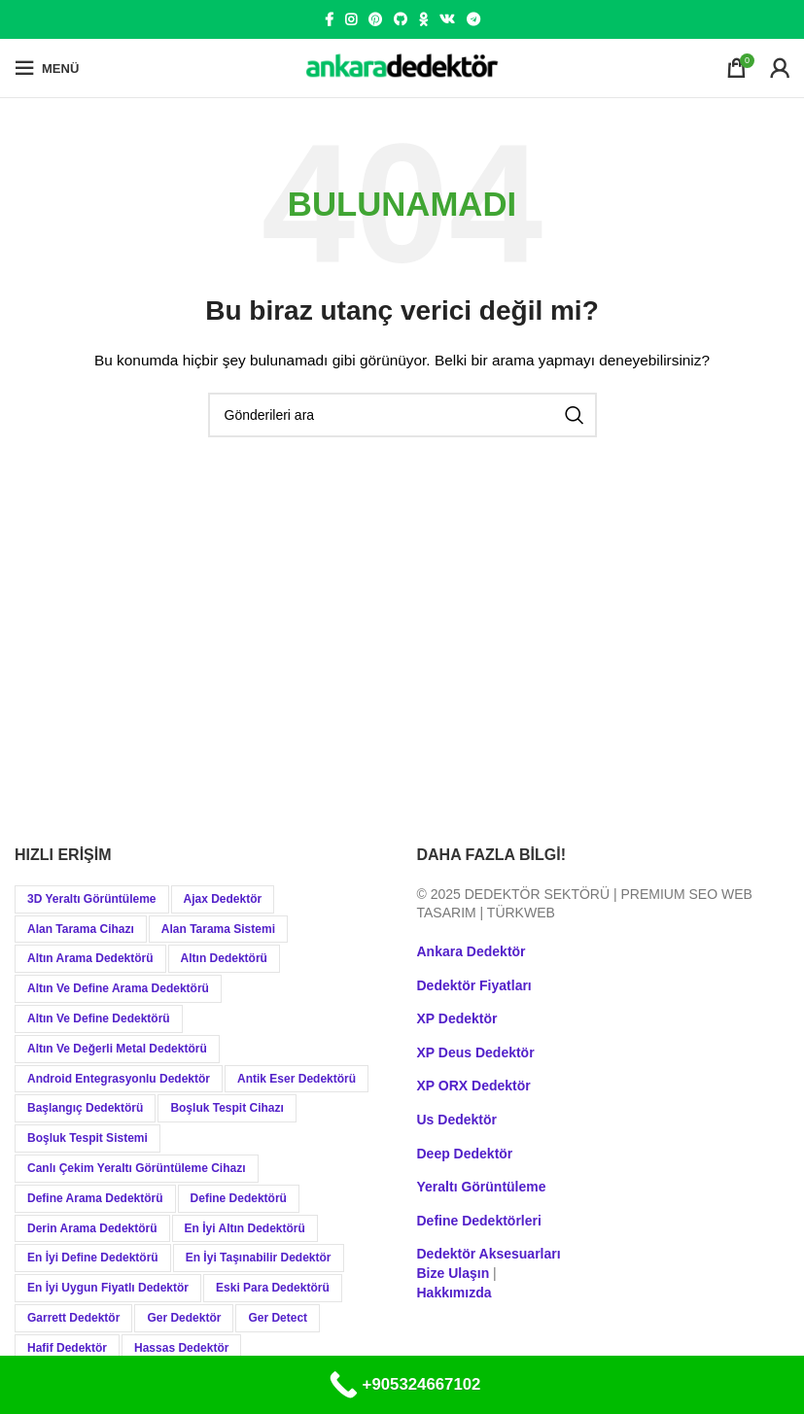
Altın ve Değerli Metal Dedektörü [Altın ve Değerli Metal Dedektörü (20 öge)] (117, 1048)
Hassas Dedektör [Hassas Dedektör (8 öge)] (181, 1348)
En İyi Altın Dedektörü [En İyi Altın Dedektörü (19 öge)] (245, 1228)
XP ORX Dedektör (474, 1085)
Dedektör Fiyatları (474, 985)
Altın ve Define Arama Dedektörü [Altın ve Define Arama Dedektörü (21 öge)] (118, 988)
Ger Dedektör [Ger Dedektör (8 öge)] (184, 1318)
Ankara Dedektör (471, 951)
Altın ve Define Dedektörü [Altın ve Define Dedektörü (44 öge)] (98, 1018)
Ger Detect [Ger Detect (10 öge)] (277, 1318)
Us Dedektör (457, 1119)
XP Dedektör (457, 1018)
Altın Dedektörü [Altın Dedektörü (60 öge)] (224, 958)
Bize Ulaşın (453, 1273)
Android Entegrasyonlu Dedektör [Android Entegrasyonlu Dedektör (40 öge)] (118, 1079)
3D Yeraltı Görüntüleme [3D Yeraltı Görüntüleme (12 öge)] (92, 899)
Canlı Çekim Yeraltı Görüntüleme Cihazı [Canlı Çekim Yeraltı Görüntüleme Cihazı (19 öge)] (136, 1168)
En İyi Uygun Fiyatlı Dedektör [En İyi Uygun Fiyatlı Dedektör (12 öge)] (108, 1287)
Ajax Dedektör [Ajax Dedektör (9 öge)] (223, 899)
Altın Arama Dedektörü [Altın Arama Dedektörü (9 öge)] (90, 958)
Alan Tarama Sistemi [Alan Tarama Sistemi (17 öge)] (218, 929)
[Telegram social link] (473, 19)
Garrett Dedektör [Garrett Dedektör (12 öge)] (73, 1318)
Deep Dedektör (465, 1153)
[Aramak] (402, 415)
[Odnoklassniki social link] (423, 19)
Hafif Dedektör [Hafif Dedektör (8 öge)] (67, 1348)
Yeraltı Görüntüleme (481, 1186)
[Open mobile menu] (46, 68)
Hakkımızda (454, 1292)
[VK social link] (447, 19)
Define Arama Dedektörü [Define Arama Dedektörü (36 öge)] (95, 1198)
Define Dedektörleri (479, 1220)
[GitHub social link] (400, 19)
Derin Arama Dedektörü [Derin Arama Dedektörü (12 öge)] (92, 1228)
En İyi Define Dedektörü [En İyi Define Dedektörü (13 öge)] (92, 1257)
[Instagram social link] (351, 19)
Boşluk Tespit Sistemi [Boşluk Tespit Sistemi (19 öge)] (87, 1138)
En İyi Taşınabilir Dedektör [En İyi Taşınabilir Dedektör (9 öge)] (259, 1257)
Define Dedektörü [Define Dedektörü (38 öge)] (239, 1198)
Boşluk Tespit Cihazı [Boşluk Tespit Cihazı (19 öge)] (226, 1108)
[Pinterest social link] (375, 19)
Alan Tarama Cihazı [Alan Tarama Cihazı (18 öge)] (80, 929)
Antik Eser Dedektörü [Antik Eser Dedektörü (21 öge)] (296, 1079)
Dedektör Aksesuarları (489, 1253)
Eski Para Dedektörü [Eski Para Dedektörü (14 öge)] (273, 1287)
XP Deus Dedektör (476, 1052)
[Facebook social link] (329, 19)
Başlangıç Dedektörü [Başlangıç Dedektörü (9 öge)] (85, 1108)
